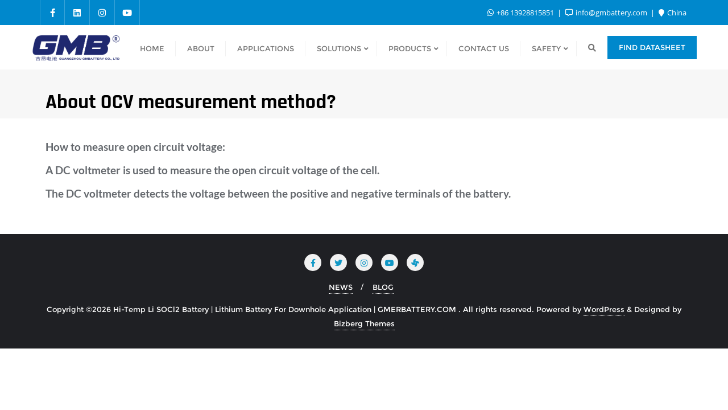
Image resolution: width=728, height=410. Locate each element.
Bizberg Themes (364, 323)
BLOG (383, 287)
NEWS (341, 287)
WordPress (604, 309)
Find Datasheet (652, 47)
